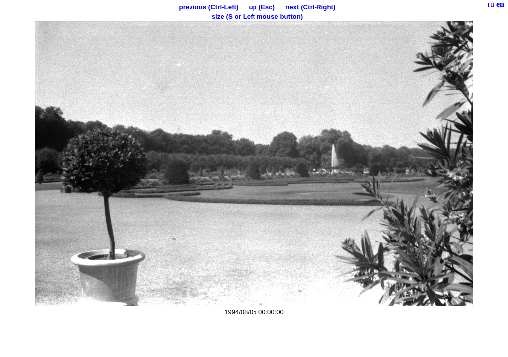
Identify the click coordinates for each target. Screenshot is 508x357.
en (500, 4)
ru (491, 4)
